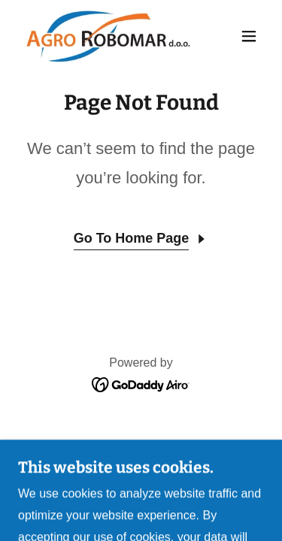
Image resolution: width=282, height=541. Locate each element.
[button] (249, 36)
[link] (104, 36)
